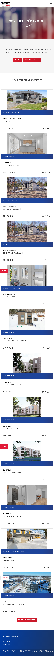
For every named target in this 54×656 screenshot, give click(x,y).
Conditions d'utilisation (32, 651)
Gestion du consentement (46, 651)
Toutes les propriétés (27, 620)
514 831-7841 (9, 641)
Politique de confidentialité (18, 651)
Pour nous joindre (31, 59)
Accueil (18, 59)
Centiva (30, 654)
